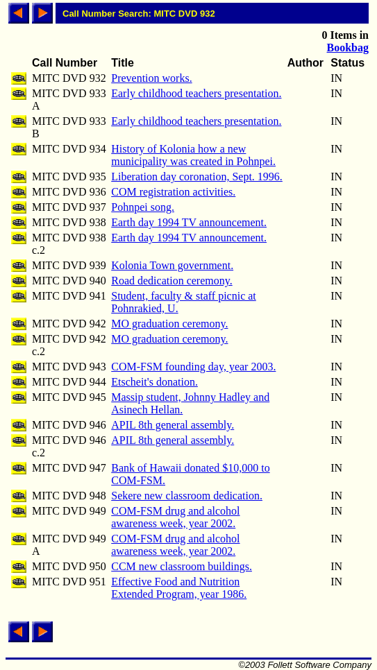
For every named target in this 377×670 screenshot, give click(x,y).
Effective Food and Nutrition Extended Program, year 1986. (178, 588)
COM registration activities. (173, 192)
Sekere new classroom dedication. (186, 495)
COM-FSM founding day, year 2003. (193, 366)
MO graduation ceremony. (169, 323)
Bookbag (348, 47)
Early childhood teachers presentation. (196, 93)
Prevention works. (151, 78)
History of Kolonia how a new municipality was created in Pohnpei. (193, 155)
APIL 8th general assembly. (172, 425)
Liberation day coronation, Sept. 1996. (197, 176)
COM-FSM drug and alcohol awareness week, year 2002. (175, 517)
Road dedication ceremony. (171, 280)
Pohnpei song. (142, 207)
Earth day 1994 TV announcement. (189, 222)
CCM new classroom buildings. (181, 566)
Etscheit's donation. (154, 382)
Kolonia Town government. (172, 265)
